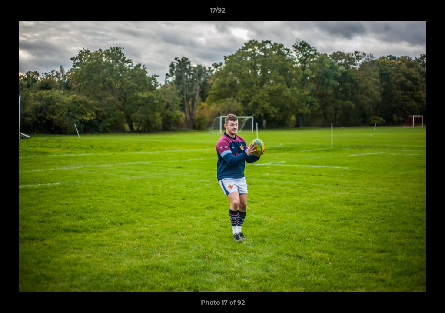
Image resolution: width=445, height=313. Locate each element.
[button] (408, 13)
